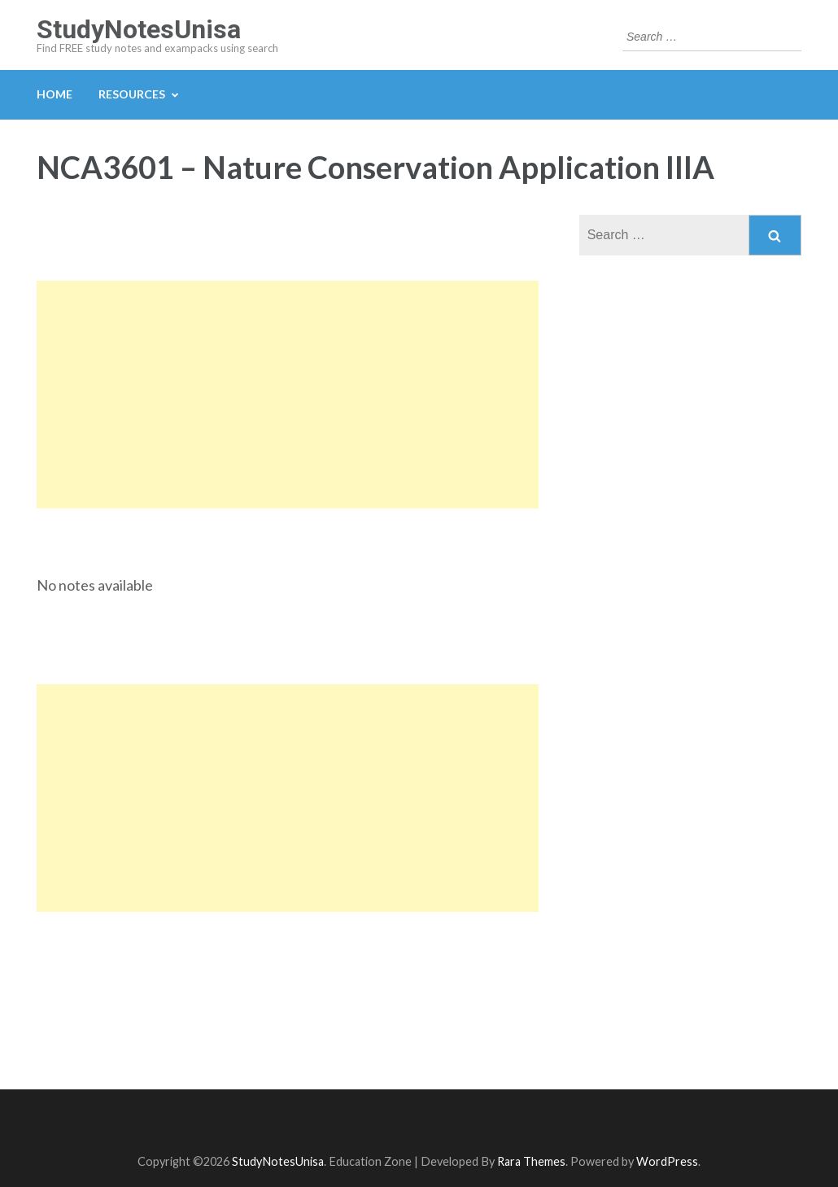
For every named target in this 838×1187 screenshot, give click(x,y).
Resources (131, 94)
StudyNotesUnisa (139, 29)
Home (54, 94)
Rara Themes (531, 1161)
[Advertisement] (288, 394)
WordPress (667, 1161)
